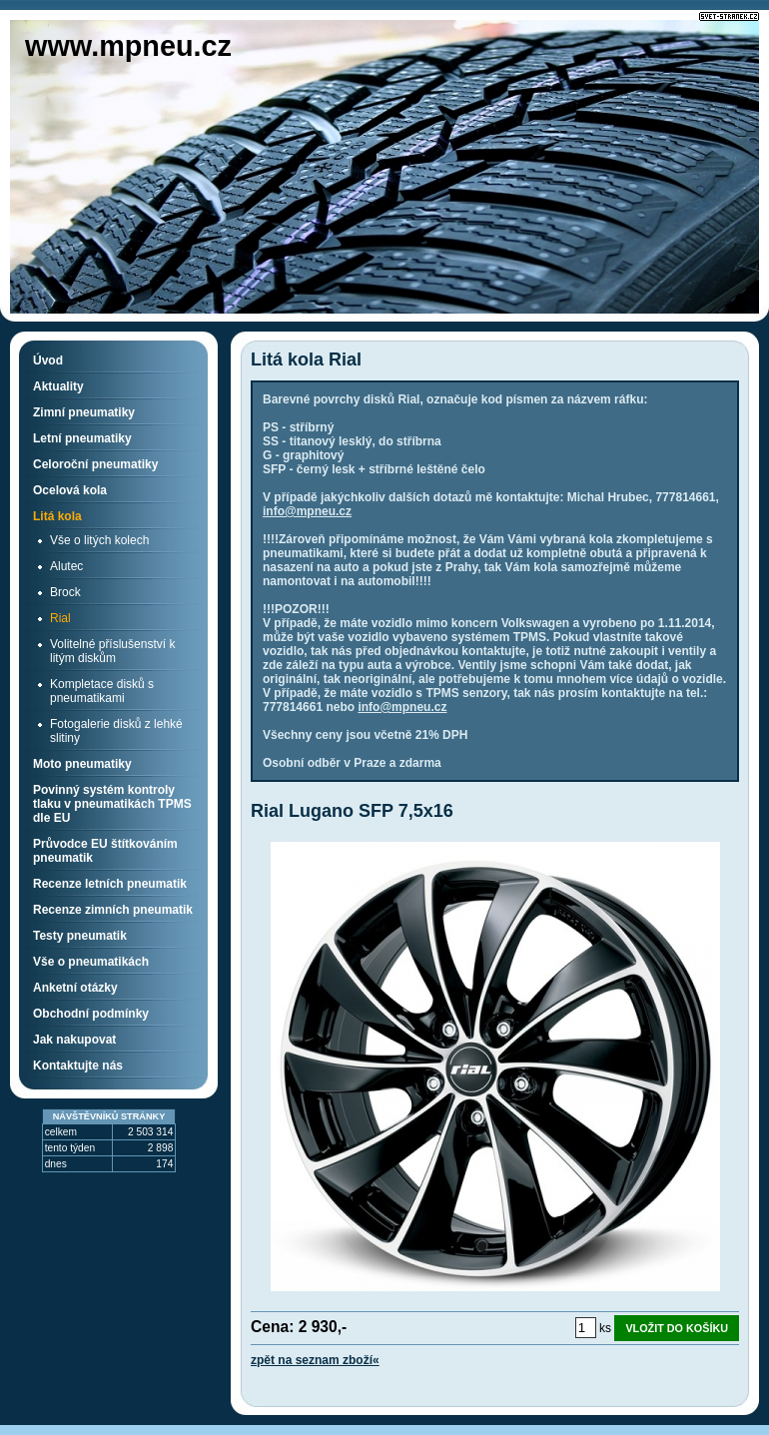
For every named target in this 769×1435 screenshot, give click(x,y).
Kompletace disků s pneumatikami (102, 691)
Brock (65, 592)
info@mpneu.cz (307, 511)
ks (605, 1328)
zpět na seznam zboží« (315, 1360)
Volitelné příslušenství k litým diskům (112, 651)
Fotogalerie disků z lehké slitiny (116, 731)
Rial (60, 618)
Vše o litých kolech (99, 540)
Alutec (66, 566)
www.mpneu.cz (128, 46)
